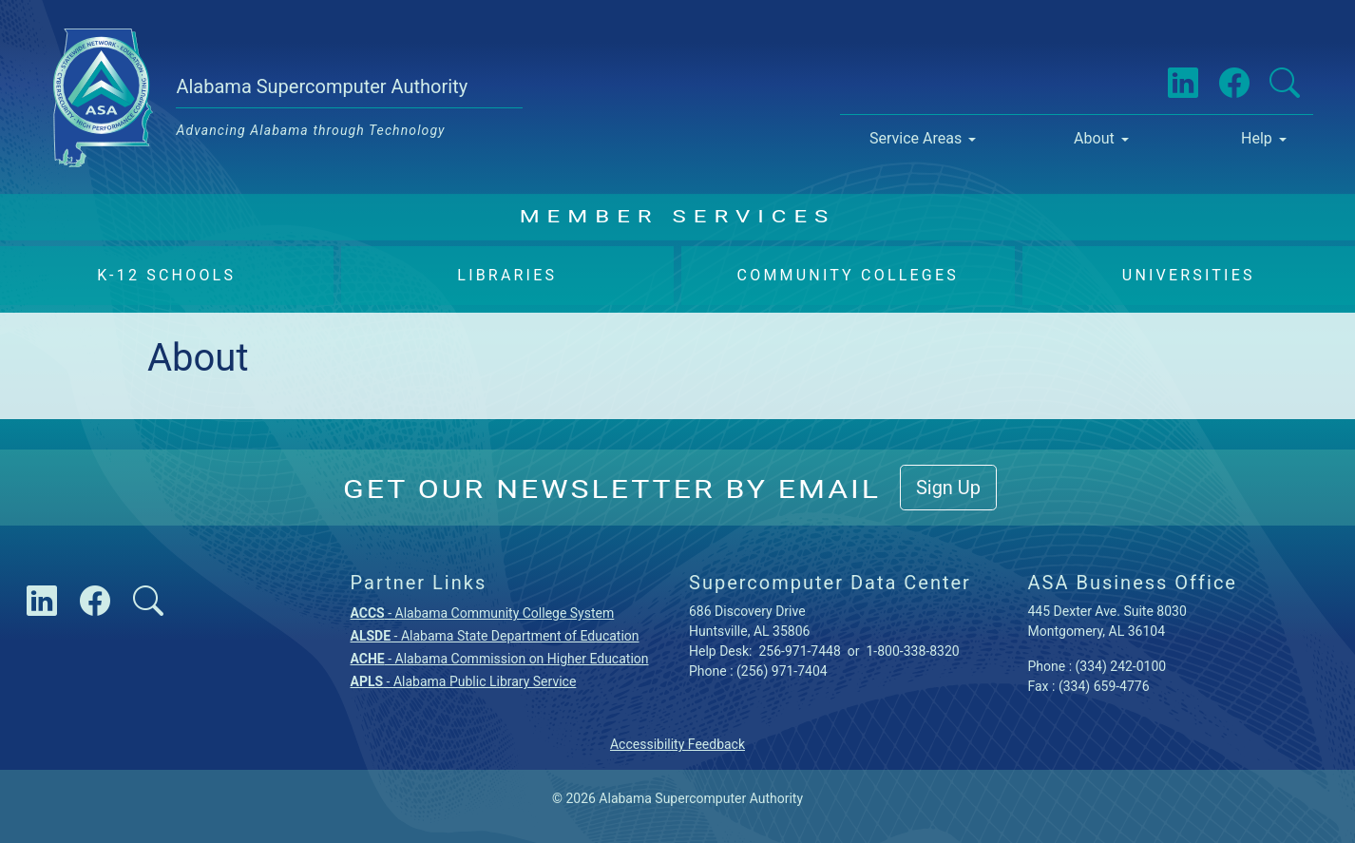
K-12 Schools (166, 275)
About (1094, 138)
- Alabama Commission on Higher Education (500, 658)
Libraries (507, 275)
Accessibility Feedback (677, 744)
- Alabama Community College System (483, 613)
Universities (1188, 275)
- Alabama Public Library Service (464, 681)
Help (1256, 138)
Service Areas (915, 138)
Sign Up (948, 487)
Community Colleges (848, 275)
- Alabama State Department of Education (495, 635)
